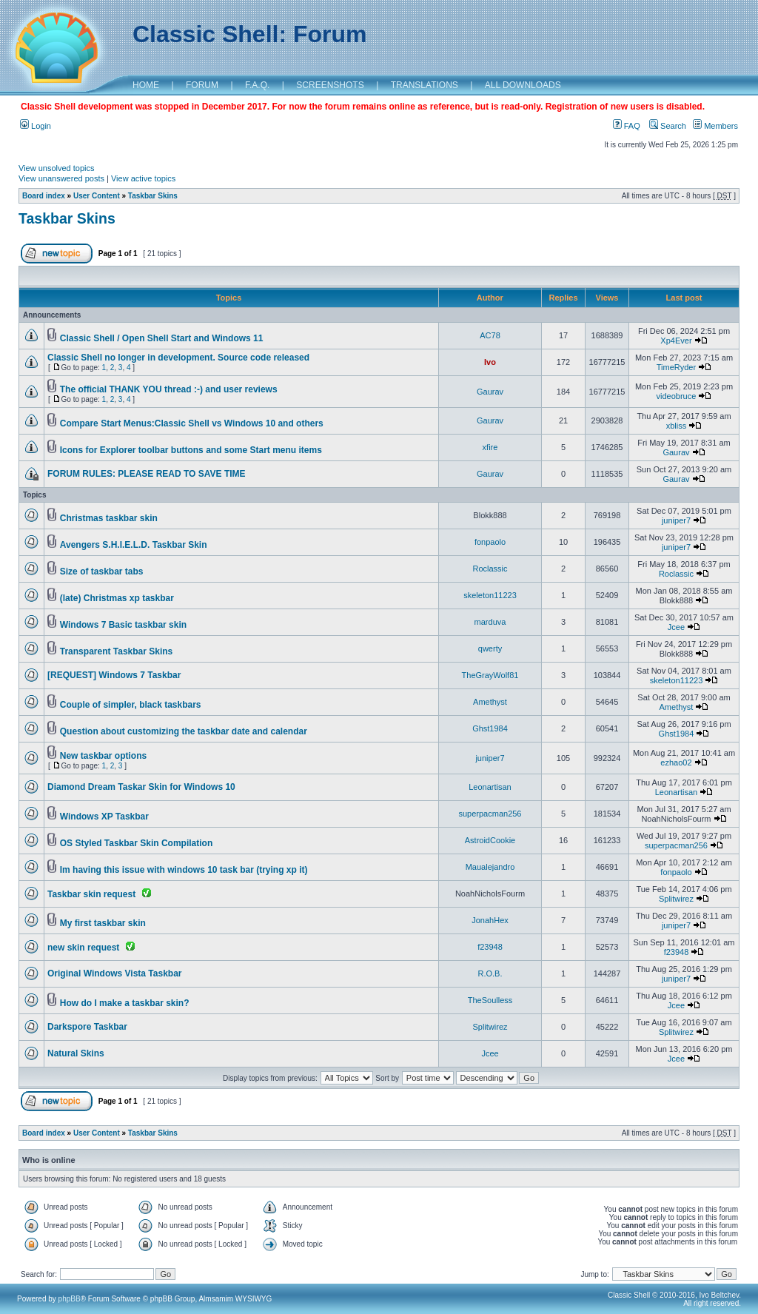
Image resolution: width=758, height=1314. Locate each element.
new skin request (83, 947)
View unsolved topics (57, 168)
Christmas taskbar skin (109, 518)
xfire (490, 447)
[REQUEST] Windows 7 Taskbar (114, 675)
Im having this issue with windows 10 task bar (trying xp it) (184, 870)
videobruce (677, 396)
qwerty (490, 648)
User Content (96, 196)
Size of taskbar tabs (102, 571)
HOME (146, 85)
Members (715, 125)
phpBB (69, 1299)
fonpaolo (490, 541)
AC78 (490, 335)
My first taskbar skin (103, 923)
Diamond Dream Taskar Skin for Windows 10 (141, 787)
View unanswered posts (61, 178)
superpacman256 (489, 813)
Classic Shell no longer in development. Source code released (178, 357)
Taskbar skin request (91, 894)
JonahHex (490, 920)
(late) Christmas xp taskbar (117, 598)
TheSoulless (490, 1000)
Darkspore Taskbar (87, 1027)
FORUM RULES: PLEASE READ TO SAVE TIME (146, 474)
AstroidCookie (490, 840)
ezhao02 (675, 762)
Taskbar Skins (153, 196)
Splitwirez (676, 898)
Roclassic (489, 568)
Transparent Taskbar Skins (116, 651)
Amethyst (490, 701)
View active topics (143, 178)
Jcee (676, 627)
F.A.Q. (257, 85)
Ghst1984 (490, 728)
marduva (490, 621)
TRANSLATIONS (424, 85)
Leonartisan (490, 786)
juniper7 (676, 520)
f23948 (490, 946)
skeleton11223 (490, 595)
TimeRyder (676, 367)
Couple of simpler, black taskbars (130, 705)
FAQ (626, 125)
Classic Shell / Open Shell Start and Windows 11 (162, 338)
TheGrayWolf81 (490, 675)
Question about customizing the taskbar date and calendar (183, 731)
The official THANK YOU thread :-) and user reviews (169, 389)
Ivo (490, 362)
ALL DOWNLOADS (523, 85)
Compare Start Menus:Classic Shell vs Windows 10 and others (191, 423)
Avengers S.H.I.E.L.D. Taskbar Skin (133, 545)
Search (667, 125)
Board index (43, 196)
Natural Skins (75, 1053)
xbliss (676, 425)
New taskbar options (103, 756)
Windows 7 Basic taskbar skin (123, 625)
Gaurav (490, 391)
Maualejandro (490, 866)
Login (35, 125)
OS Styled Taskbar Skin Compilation (136, 843)
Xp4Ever (675, 340)
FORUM (202, 85)
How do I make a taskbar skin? (125, 1003)
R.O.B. (489, 973)
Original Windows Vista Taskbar (114, 973)
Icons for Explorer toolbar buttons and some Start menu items (191, 450)
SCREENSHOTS (329, 85)
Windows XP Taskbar (104, 816)
